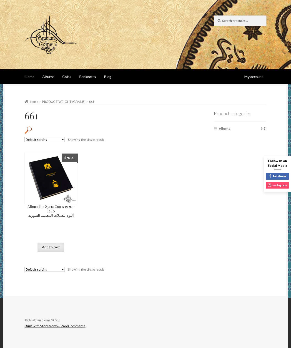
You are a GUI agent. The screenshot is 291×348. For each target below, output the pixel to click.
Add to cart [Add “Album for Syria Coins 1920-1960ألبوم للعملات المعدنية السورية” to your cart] (51, 247)
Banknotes (87, 76)
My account (253, 76)
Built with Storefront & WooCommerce (55, 326)
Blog (107, 76)
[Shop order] (45, 139)
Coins (66, 76)
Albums (48, 76)
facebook (277, 176)
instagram (277, 185)
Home (29, 76)
